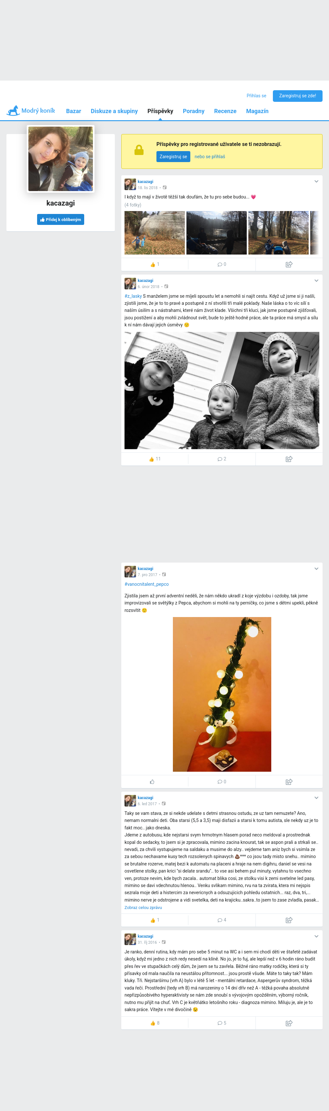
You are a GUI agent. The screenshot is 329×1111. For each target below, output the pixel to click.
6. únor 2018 (148, 287)
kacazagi (145, 181)
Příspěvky (160, 111)
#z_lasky (133, 296)
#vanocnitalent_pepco (147, 584)
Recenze (225, 111)
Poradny (193, 111)
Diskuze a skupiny (114, 111)
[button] (165, 187)
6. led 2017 (147, 804)
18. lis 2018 (148, 188)
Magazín (257, 111)
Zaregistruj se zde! (297, 95)
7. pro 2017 (147, 575)
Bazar (73, 111)
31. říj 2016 (147, 942)
